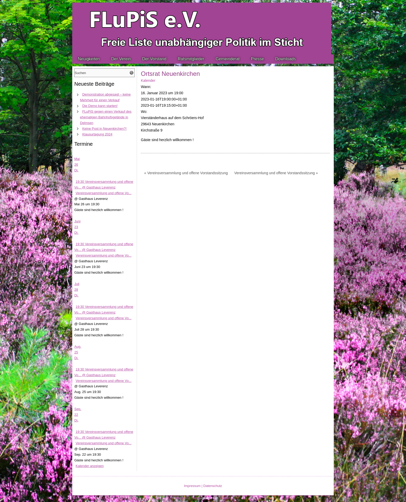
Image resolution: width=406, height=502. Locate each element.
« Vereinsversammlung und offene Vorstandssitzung (186, 173)
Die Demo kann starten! (100, 106)
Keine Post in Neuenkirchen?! (104, 128)
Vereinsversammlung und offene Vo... (104, 193)
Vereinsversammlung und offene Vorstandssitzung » (276, 173)
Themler (224, 498)
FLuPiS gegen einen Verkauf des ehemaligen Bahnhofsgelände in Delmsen (106, 117)
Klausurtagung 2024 (97, 134)
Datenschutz (212, 486)
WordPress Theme (188, 498)
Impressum (192, 486)
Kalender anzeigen (90, 466)
